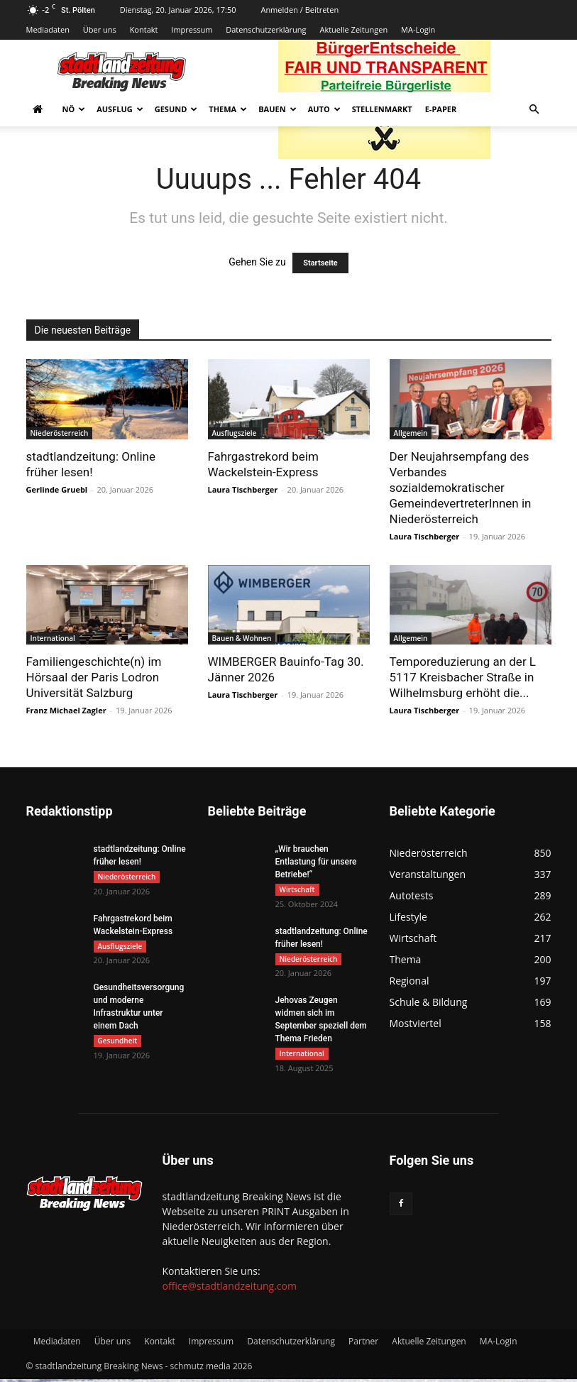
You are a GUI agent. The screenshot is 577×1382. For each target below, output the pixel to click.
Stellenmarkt (382, 109)
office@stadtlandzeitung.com (230, 1288)
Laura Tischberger (243, 489)
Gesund (176, 109)
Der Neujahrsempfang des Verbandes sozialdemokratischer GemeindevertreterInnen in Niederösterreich (461, 487)
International (53, 638)
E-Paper (441, 109)
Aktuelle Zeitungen (353, 29)
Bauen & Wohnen (242, 638)
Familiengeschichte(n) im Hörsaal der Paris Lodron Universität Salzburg (94, 677)
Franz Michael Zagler (66, 710)
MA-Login (418, 29)
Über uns (99, 29)
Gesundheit (118, 1043)
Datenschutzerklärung (266, 29)
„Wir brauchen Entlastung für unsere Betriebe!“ (316, 861)
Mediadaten (48, 29)
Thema (228, 109)
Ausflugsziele (234, 433)
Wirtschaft (297, 889)
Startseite (320, 263)
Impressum (191, 29)
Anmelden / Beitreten (299, 9)
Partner (363, 1344)
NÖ (74, 109)
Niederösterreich (60, 433)
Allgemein (411, 433)
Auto (324, 109)
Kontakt (144, 29)
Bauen (277, 109)
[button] (534, 109)
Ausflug (120, 109)
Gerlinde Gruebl (57, 489)
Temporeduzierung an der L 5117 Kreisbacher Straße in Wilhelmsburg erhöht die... (463, 677)
